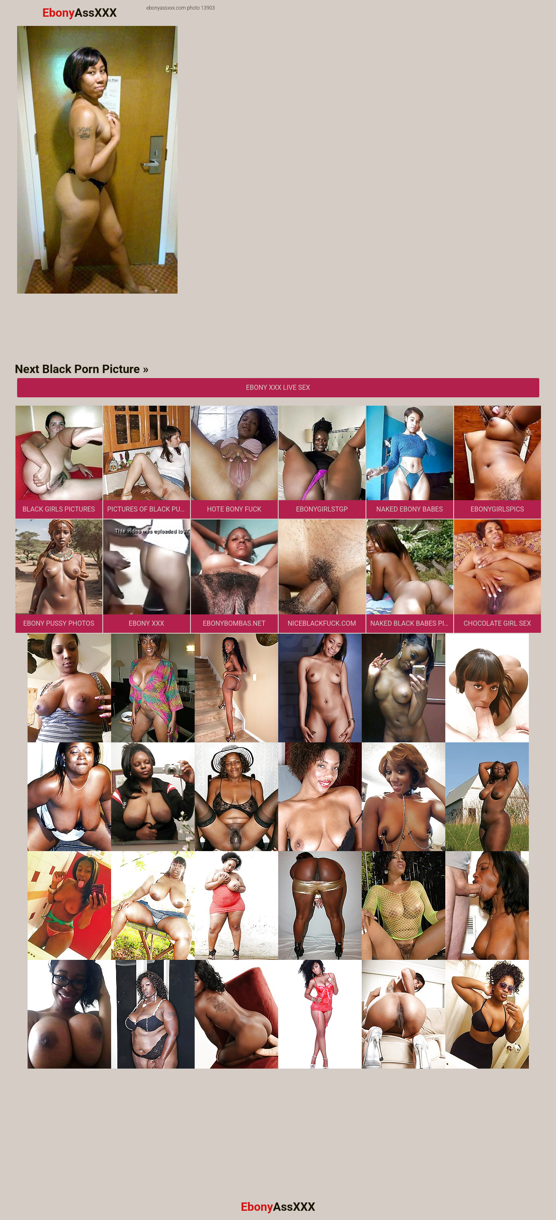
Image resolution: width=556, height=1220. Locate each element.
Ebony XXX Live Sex (278, 387)
